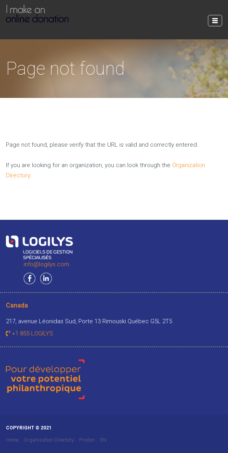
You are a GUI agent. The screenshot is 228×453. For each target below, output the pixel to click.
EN (103, 440)
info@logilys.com (46, 264)
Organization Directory (49, 440)
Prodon (87, 440)
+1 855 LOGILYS (29, 333)
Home (12, 440)
